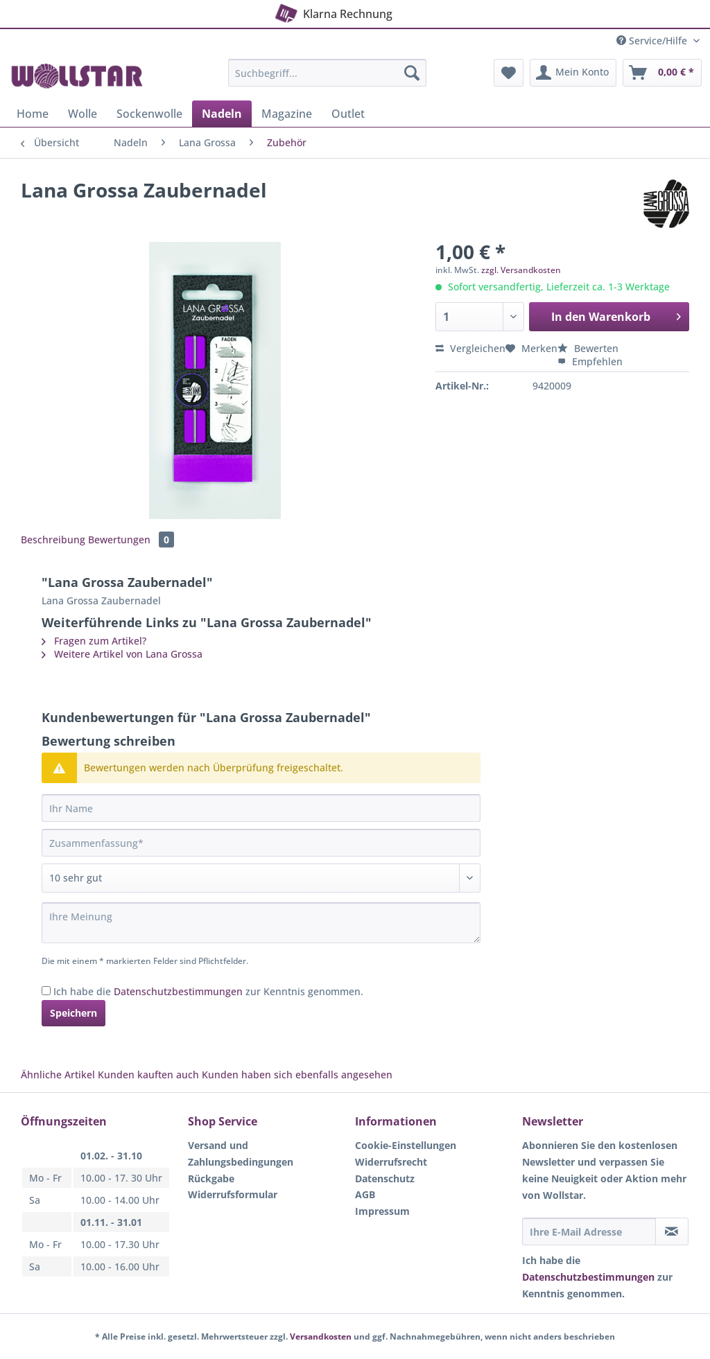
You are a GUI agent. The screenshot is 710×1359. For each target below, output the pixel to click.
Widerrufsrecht (391, 1161)
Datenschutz (385, 1178)
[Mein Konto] (573, 73)
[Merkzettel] (508, 73)
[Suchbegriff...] (327, 73)
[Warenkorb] (662, 73)
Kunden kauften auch (148, 1074)
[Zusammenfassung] (261, 843)
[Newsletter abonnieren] (672, 1231)
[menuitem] (327, 79)
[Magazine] (287, 113)
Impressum (382, 1211)
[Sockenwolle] (149, 113)
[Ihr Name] (261, 808)
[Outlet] (348, 113)
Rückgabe (211, 1178)
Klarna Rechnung (332, 11)
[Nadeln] (222, 113)
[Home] (32, 113)
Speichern (73, 1012)
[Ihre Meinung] (261, 922)
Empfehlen (590, 361)
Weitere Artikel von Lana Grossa (122, 653)
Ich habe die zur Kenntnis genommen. (208, 991)
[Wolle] (82, 113)
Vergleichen (470, 348)
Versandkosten (321, 1336)
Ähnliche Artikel (58, 1074)
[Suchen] (411, 73)
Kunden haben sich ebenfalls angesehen (297, 1074)
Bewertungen (131, 539)
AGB (365, 1194)
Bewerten (587, 348)
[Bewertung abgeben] (261, 878)
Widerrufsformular (232, 1194)
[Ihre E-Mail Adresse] (589, 1231)
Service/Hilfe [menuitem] (653, 40)
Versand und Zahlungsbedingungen (240, 1153)
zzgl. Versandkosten (521, 270)
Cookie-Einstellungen (405, 1145)
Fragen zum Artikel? (94, 640)
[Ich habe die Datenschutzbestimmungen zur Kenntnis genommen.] (46, 990)
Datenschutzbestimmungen (178, 991)
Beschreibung (53, 539)
